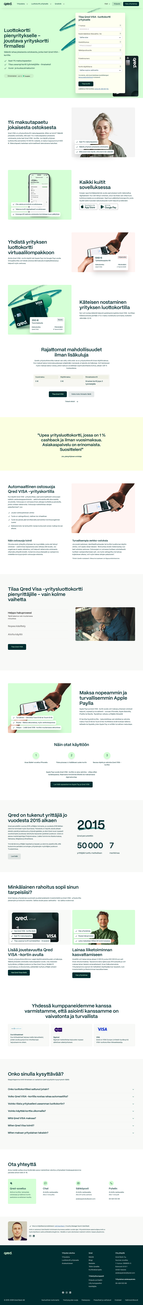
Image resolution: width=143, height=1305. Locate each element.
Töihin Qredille (94, 1266)
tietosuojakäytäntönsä (85, 77)
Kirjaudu (117, 4)
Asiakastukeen (67, 1263)
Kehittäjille (92, 1286)
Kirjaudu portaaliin (95, 1280)
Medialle (92, 1263)
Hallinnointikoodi (131, 1300)
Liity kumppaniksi (95, 1283)
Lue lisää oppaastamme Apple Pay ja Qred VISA (71, 784)
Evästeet (118, 1300)
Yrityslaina (66, 1257)
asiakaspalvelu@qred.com (125, 1273)
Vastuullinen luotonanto (50, 1300)
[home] (8, 4)
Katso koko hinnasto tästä (81, 394)
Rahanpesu (86, 1300)
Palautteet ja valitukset (102, 1300)
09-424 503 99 (121, 1283)
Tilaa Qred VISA (17, 647)
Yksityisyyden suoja (70, 1300)
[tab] (38, 616)
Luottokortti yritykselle (70, 1260)
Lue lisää (14, 856)
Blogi (91, 1260)
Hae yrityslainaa (131, 4)
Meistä (91, 1257)
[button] (27, 4)
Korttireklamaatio (95, 1270)
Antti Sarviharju (59, 1226)
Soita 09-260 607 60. (102, 89)
